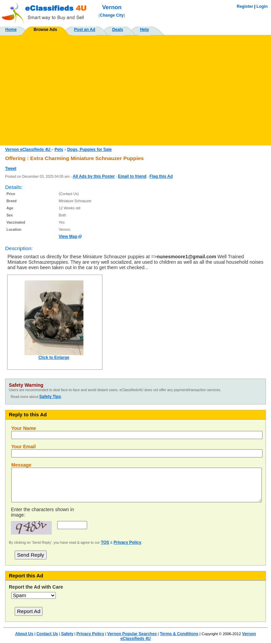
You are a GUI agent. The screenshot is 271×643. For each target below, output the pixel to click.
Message (21, 465)
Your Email (23, 446)
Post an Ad (84, 29)
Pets (58, 149)
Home (11, 29)
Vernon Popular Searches (132, 633)
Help (144, 29)
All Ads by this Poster (94, 176)
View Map (68, 236)
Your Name (23, 428)
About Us (24, 633)
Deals (117, 29)
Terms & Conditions (179, 633)
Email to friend (132, 176)
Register (245, 6)
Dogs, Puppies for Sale (89, 149)
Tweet (10, 168)
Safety (67, 633)
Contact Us (47, 633)
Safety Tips (50, 396)
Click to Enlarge (53, 357)
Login (262, 6)
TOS (105, 542)
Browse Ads (45, 29)
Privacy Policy (127, 542)
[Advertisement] (135, 87)
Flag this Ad (161, 176)
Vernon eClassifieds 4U (28, 149)
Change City (112, 15)
